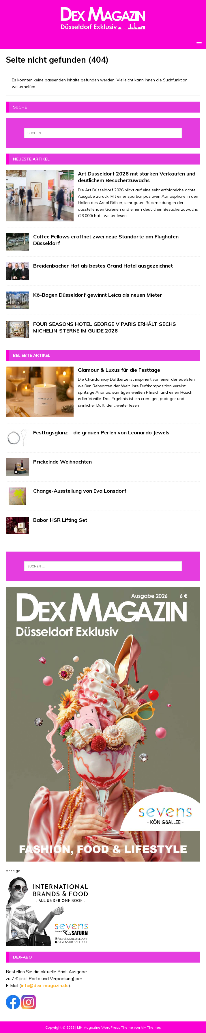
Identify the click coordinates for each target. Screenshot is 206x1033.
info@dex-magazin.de (45, 985)
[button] (198, 42)
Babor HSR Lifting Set (60, 520)
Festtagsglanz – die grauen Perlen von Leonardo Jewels (101, 432)
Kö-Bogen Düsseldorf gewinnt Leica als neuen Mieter (97, 295)
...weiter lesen (114, 215)
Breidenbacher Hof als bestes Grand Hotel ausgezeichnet (103, 265)
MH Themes (151, 1027)
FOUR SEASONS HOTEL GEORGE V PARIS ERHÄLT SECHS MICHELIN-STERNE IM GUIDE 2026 (104, 327)
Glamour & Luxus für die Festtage (119, 370)
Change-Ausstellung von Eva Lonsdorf (79, 490)
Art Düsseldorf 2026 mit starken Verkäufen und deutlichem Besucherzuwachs (136, 177)
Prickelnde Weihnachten (62, 461)
